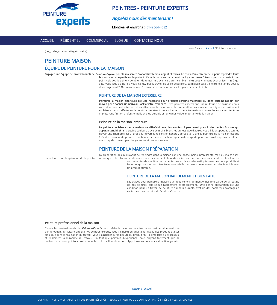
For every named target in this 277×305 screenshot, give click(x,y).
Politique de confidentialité (140, 299)
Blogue (114, 299)
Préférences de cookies (177, 299)
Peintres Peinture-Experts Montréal (66, 15)
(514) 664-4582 (156, 27)
